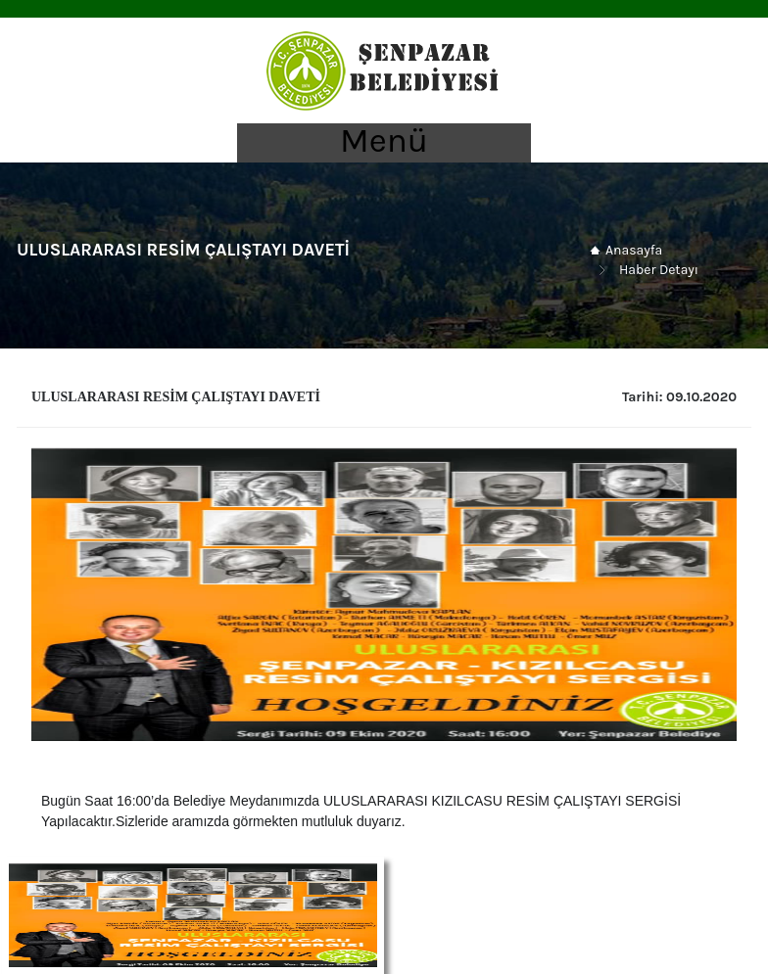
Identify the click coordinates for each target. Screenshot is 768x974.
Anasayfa (633, 250)
